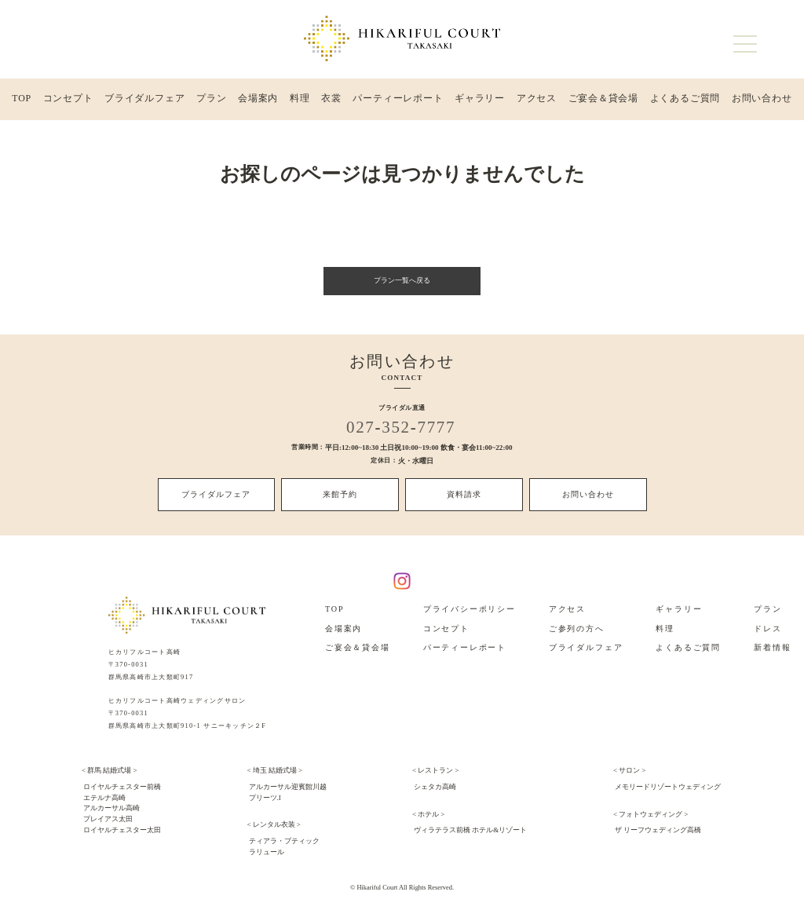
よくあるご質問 (684, 101)
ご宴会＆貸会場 (603, 101)
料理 (300, 101)
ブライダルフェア (144, 101)
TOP (21, 101)
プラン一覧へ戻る (402, 284)
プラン (211, 101)
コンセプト (67, 101)
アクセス (536, 101)
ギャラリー (479, 101)
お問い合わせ (761, 101)
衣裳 (330, 101)
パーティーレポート (397, 101)
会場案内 (258, 101)
